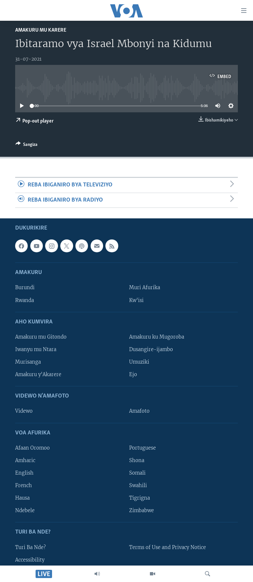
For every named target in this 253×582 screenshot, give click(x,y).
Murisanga (28, 362)
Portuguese (142, 448)
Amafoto (139, 411)
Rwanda (24, 300)
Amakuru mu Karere (40, 30)
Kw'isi (136, 300)
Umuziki (139, 362)
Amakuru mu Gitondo (41, 337)
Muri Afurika (144, 288)
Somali (137, 473)
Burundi (25, 288)
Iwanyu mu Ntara (35, 349)
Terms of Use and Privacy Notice (167, 547)
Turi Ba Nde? (30, 547)
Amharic (25, 460)
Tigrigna (139, 498)
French (23, 485)
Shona (136, 460)
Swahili (138, 485)
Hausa (22, 498)
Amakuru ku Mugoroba (156, 337)
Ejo (133, 374)
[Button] (26, 145)
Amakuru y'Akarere (38, 374)
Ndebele (25, 510)
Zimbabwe (141, 510)
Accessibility (29, 560)
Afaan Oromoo (32, 448)
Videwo (24, 411)
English (24, 473)
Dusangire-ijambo (151, 349)
